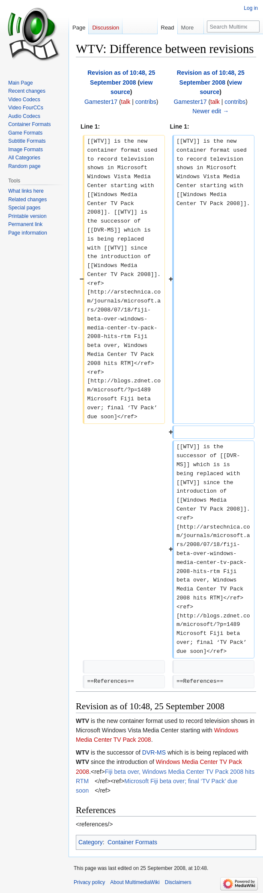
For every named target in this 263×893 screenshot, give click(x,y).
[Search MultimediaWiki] (233, 26)
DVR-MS (154, 752)
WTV (82, 720)
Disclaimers (178, 882)
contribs (145, 101)
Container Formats (132, 842)
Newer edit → (210, 111)
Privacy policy (89, 882)
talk (126, 101)
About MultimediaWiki (134, 882)
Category (90, 842)
